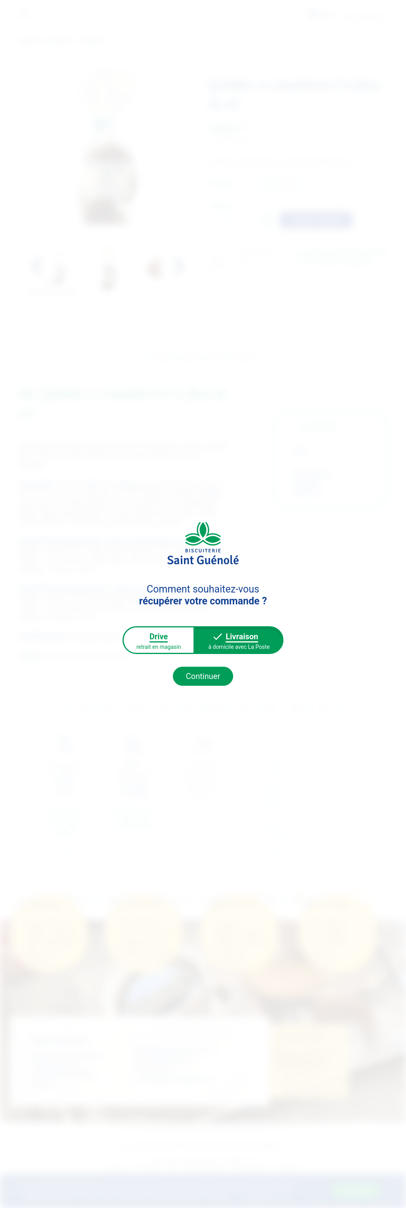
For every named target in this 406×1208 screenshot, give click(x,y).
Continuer (203, 676)
